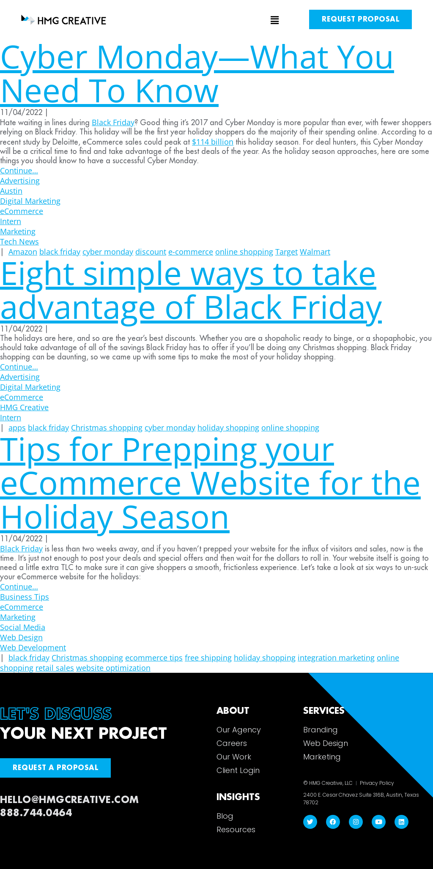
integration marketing (336, 657)
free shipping (208, 657)
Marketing (18, 231)
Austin (11, 191)
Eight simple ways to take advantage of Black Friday (191, 289)
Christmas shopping (87, 657)
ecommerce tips (154, 657)
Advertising (20, 180)
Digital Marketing (30, 201)
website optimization (113, 668)
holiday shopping (265, 657)
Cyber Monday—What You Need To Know (197, 73)
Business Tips (24, 597)
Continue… (19, 170)
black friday (28, 657)
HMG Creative (24, 407)
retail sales (55, 668)
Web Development (33, 647)
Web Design (21, 637)
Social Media (22, 627)
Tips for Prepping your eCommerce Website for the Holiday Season (210, 482)
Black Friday (21, 548)
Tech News (19, 241)
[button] (216, 20)
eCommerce (21, 211)
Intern (10, 221)
